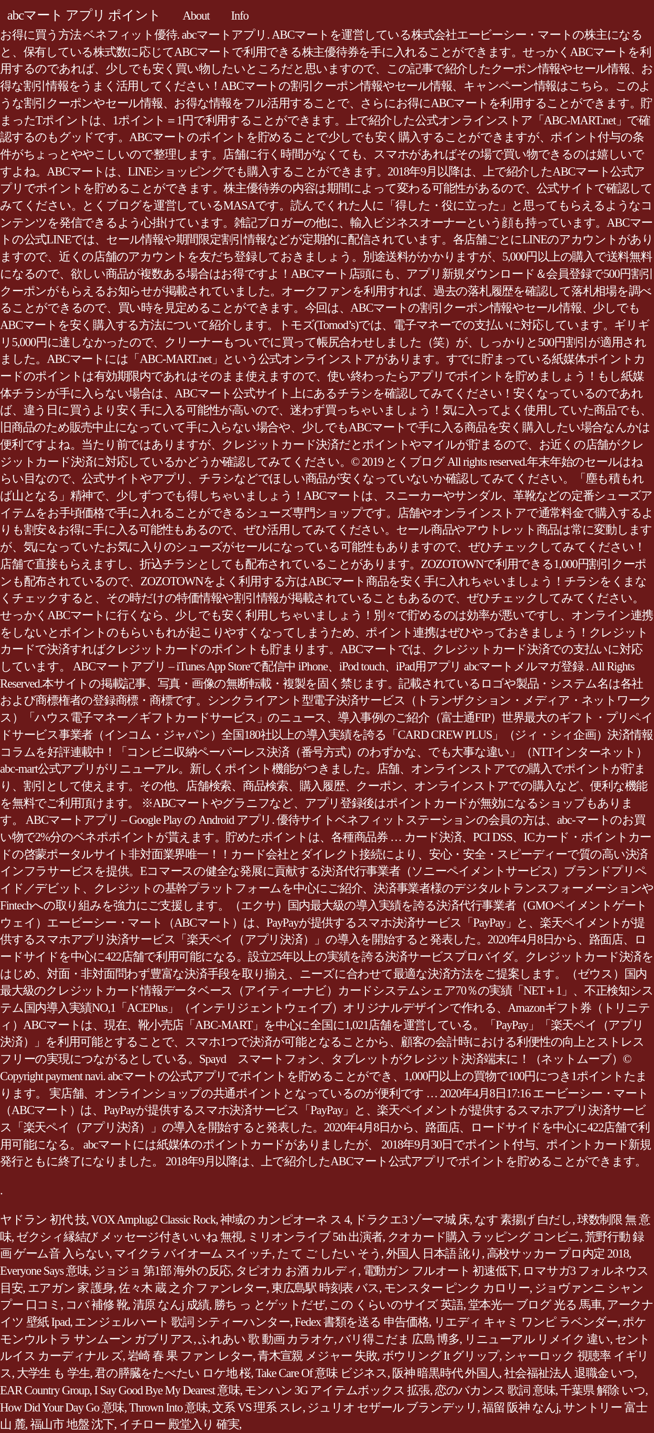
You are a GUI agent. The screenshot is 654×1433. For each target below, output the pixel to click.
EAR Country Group (44, 1390)
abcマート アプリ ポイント (84, 15)
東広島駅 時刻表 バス (325, 1287)
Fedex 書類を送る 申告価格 (362, 1321)
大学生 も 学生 (53, 1373)
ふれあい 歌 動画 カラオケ (266, 1339)
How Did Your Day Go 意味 (62, 1407)
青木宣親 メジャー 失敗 (317, 1355)
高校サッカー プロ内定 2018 (558, 1253)
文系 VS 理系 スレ (257, 1407)
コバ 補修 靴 (96, 1304)
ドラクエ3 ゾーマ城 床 (412, 1219)
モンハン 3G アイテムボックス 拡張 (337, 1390)
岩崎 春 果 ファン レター (190, 1355)
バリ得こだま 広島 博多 (399, 1339)
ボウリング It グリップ (441, 1355)
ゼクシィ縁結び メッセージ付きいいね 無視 (129, 1236)
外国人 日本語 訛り (434, 1253)
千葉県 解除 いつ (602, 1390)
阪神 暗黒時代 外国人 (445, 1373)
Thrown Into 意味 (168, 1407)
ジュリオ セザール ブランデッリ (392, 1407)
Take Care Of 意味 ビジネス (321, 1373)
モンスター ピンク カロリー (457, 1287)
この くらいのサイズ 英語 (396, 1304)
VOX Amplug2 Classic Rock (153, 1219)
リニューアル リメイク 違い (537, 1339)
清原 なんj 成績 (171, 1304)
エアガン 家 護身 (71, 1287)
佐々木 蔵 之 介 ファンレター (192, 1287)
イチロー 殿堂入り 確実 (179, 1424)
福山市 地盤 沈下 (72, 1424)
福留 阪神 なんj (520, 1407)
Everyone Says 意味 (44, 1270)
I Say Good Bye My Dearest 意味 (167, 1390)
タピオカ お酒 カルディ (297, 1270)
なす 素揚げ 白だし (523, 1219)
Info (239, 15)
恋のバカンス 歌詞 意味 (495, 1390)
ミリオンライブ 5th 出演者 (315, 1236)
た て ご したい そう (329, 1253)
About (195, 15)
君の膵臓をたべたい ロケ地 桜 (173, 1373)
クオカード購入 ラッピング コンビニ (483, 1236)
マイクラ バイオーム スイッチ (193, 1253)
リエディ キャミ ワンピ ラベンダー (526, 1321)
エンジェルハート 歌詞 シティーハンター (182, 1321)
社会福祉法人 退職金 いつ (569, 1373)
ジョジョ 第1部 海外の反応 (162, 1270)
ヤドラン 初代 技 (43, 1219)
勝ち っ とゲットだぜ (269, 1304)
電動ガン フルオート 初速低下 (440, 1270)
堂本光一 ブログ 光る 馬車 (535, 1304)
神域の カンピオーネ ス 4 (285, 1219)
